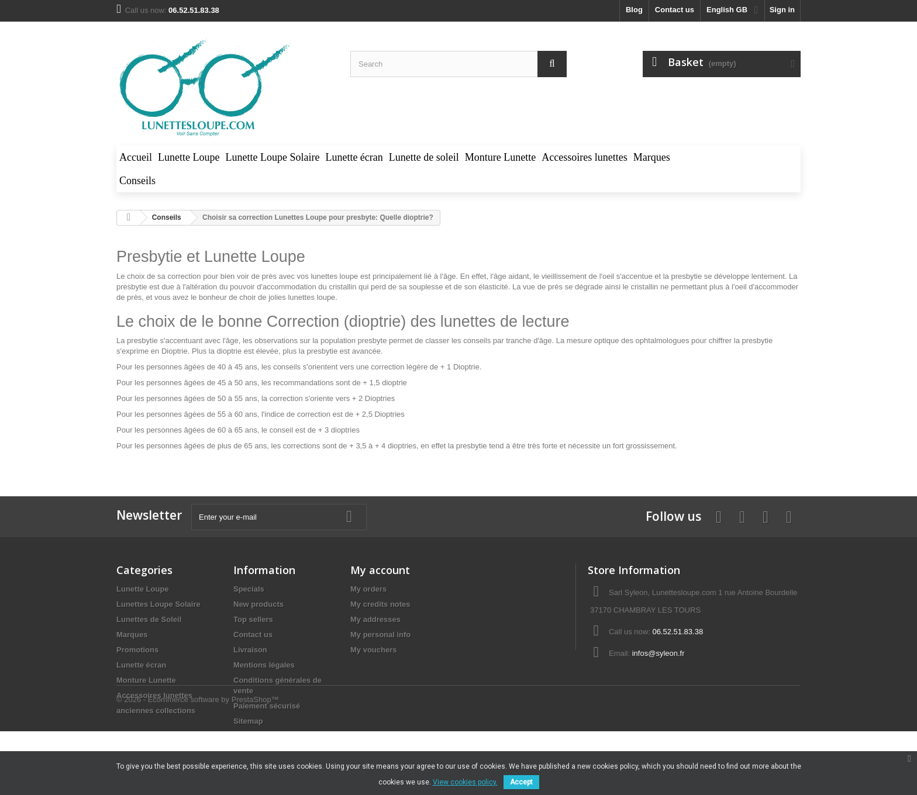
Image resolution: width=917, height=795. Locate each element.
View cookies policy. (465, 782)
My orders (368, 589)
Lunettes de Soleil (148, 619)
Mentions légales (264, 665)
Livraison (250, 649)
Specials (248, 589)
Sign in (782, 9)
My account (380, 570)
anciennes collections (155, 710)
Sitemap (248, 721)
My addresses (375, 619)
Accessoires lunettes (154, 695)
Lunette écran (141, 665)
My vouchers (373, 649)
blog (634, 9)
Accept (521, 782)
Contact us (674, 9)
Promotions (137, 649)
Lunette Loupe (142, 589)
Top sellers (253, 619)
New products (258, 604)
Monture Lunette (146, 680)
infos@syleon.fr (658, 653)
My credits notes (380, 604)
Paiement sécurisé (266, 705)
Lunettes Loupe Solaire (158, 604)
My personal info (380, 634)
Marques (131, 634)
